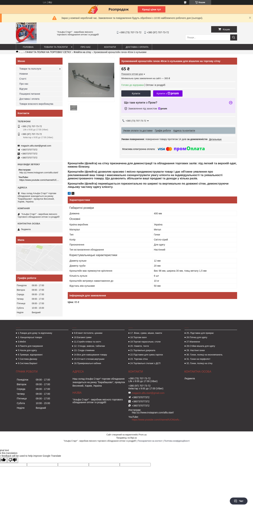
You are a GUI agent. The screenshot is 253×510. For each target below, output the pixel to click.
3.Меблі (22, 341)
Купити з (168, 93)
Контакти (110, 47)
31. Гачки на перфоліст (198, 359)
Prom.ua (143, 434)
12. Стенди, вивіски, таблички (89, 346)
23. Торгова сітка (139, 359)
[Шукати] (233, 37)
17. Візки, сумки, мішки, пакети (146, 333)
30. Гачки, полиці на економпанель (204, 354)
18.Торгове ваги (138, 337)
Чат (238, 501)
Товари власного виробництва (36, 103)
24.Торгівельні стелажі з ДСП (145, 363)
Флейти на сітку (82, 52)
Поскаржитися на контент (150, 441)
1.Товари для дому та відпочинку (35, 333)
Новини (23, 73)
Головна (28, 47)
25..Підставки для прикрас (200, 333)
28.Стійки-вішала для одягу (200, 346)
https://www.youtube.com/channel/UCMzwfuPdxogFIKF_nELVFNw (39, 180)
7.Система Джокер (27, 359)
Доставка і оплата (137, 47)
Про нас (86, 47)
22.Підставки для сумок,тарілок (146, 354)
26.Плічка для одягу (196, 337)
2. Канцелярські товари (30, 337)
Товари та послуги (56, 47)
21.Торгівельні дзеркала (142, 350)
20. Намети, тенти (139, 346)
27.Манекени (193, 341)
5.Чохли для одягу (27, 350)
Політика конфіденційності (177, 441)
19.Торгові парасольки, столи (145, 341)
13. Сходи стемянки (84, 350)
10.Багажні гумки (82, 337)
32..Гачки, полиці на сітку (199, 363)
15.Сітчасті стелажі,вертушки (89, 359)
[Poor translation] (12, 460)
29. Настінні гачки (195, 350)
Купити (136, 93)
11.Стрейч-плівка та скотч (87, 341)
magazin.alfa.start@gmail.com (36, 145)
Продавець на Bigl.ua (126, 438)
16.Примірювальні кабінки (87, 363)
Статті (22, 78)
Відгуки (23, 88)
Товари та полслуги (30, 68)
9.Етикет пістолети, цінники (88, 333)
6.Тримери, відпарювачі (30, 354)
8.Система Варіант (27, 363)
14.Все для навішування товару (90, 354)
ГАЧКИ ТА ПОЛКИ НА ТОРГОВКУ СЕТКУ (48, 52)
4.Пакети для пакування (30, 346)
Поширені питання (29, 93)
